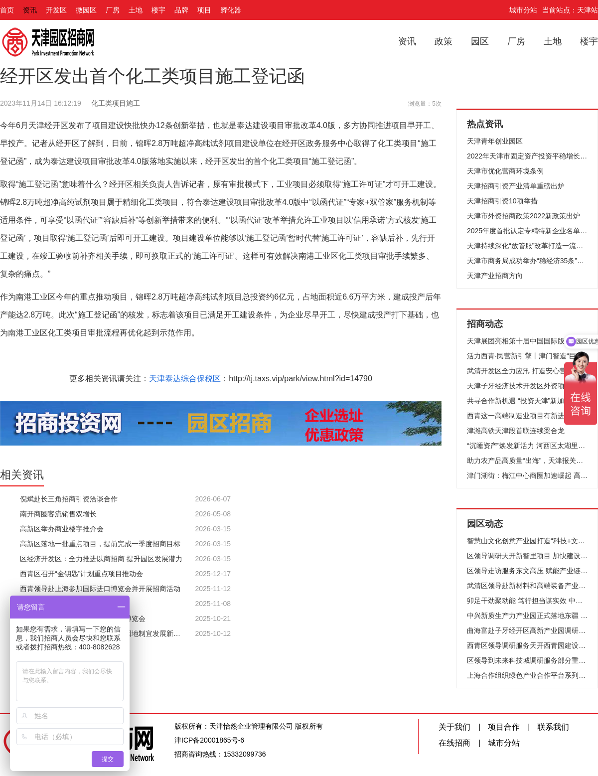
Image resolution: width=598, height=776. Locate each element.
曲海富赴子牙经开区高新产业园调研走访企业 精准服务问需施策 (527, 630)
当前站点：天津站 (570, 10)
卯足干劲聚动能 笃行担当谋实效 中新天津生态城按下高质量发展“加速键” (527, 601)
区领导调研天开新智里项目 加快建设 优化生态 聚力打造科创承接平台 (527, 556)
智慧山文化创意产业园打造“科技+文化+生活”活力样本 (527, 541)
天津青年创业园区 (495, 141)
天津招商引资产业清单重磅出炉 (516, 186)
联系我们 (553, 727)
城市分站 (523, 10)
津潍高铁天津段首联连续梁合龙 (516, 431)
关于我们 (454, 727)
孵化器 (230, 10)
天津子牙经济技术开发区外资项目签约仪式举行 (527, 386)
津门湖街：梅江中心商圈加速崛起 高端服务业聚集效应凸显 (527, 475)
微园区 (86, 10)
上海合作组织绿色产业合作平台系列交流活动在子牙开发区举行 (527, 675)
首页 (7, 10)
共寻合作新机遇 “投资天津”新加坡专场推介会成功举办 (527, 401)
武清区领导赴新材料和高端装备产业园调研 (527, 586)
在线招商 (454, 743)
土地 (136, 10)
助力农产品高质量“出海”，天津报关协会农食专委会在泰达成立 (527, 461)
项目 (204, 10)
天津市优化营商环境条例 (505, 171)
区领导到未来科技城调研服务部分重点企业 (527, 660)
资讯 (30, 10)
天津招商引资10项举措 (502, 201)
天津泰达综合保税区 (185, 378)
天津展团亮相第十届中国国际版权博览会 (527, 341)
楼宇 (158, 10)
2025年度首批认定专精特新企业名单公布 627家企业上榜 (527, 231)
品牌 (181, 10)
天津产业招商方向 (495, 276)
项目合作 (504, 727)
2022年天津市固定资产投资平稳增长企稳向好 (527, 156)
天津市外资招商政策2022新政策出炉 (523, 216)
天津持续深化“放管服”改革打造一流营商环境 (527, 246)
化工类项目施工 (115, 103)
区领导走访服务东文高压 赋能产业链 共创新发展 (527, 571)
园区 (480, 41)
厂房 (113, 10)
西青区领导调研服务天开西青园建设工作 (527, 645)
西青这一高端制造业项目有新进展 (519, 416)
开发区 (56, 10)
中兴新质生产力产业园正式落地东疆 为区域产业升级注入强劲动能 (527, 616)
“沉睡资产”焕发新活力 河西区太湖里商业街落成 (527, 446)
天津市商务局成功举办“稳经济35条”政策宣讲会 (527, 261)
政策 (443, 41)
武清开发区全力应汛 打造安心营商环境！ (527, 371)
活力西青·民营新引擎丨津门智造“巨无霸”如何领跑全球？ (527, 356)
